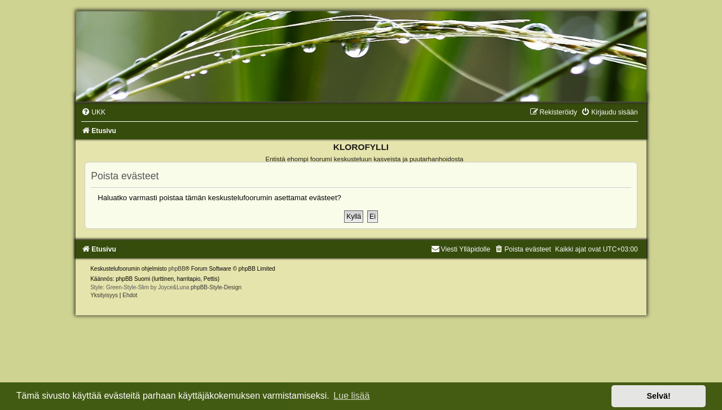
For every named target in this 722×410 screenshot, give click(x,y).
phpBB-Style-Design (216, 287)
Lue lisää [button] (351, 395)
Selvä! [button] (658, 395)
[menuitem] (93, 112)
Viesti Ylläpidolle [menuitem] (461, 249)
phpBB (177, 269)
